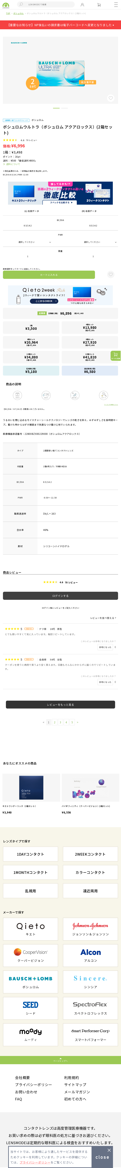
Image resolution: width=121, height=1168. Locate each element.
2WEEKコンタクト (90, 854)
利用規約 (71, 1077)
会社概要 (22, 1077)
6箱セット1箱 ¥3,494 (31, 342)
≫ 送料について (11, 164)
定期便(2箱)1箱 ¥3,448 (66, 313)
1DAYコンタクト (31, 854)
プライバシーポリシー (33, 1084)
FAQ (18, 1099)
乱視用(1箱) (31, 370)
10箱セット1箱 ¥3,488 (31, 357)
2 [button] (64, 109)
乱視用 (30, 890)
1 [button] (56, 109)
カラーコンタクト (90, 872)
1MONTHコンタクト (30, 872)
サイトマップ (75, 1084)
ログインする (60, 596)
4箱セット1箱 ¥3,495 (90, 327)
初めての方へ (75, 1099)
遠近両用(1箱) (90, 370)
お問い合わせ (26, 1092)
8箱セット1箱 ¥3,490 (90, 342)
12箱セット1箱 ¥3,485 (90, 357)
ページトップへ (60, 1060)
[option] (31, 794)
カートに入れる (49, 274)
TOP (8, 13)
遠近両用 (90, 890)
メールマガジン (77, 1092)
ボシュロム (18, 13)
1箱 (31, 327)
